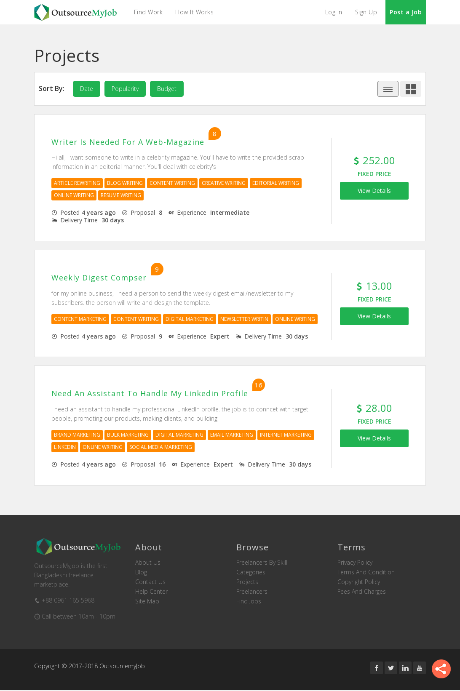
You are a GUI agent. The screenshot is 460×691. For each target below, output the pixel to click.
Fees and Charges (361, 592)
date (86, 89)
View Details (374, 191)
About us (147, 563)
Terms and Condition (366, 572)
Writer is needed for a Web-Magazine (127, 142)
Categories (250, 572)
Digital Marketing (190, 319)
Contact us (150, 582)
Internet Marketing (286, 435)
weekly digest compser (99, 278)
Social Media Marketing (160, 447)
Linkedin (65, 447)
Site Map (147, 602)
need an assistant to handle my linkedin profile (149, 394)
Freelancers (251, 592)
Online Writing (74, 195)
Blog (141, 572)
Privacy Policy (354, 563)
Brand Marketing (77, 435)
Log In (333, 12)
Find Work (148, 12)
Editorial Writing (275, 183)
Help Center (151, 592)
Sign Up (366, 12)
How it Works (195, 12)
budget (167, 89)
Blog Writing (125, 183)
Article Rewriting (77, 183)
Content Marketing (80, 319)
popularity (125, 89)
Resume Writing (121, 195)
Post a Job (406, 12)
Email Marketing (231, 435)
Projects (247, 582)
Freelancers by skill (261, 563)
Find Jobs (248, 602)
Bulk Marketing (128, 435)
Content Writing (172, 183)
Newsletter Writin (244, 319)
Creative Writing (224, 183)
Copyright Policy (358, 582)
